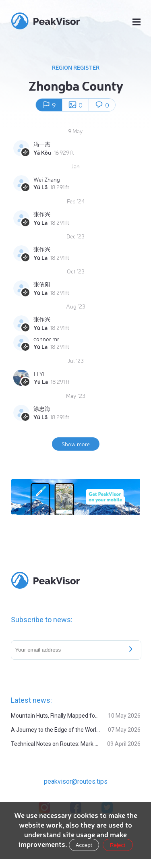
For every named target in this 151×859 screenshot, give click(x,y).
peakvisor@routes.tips (76, 781)
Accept (84, 845)
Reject (117, 845)
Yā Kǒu (42, 152)
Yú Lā (40, 186)
